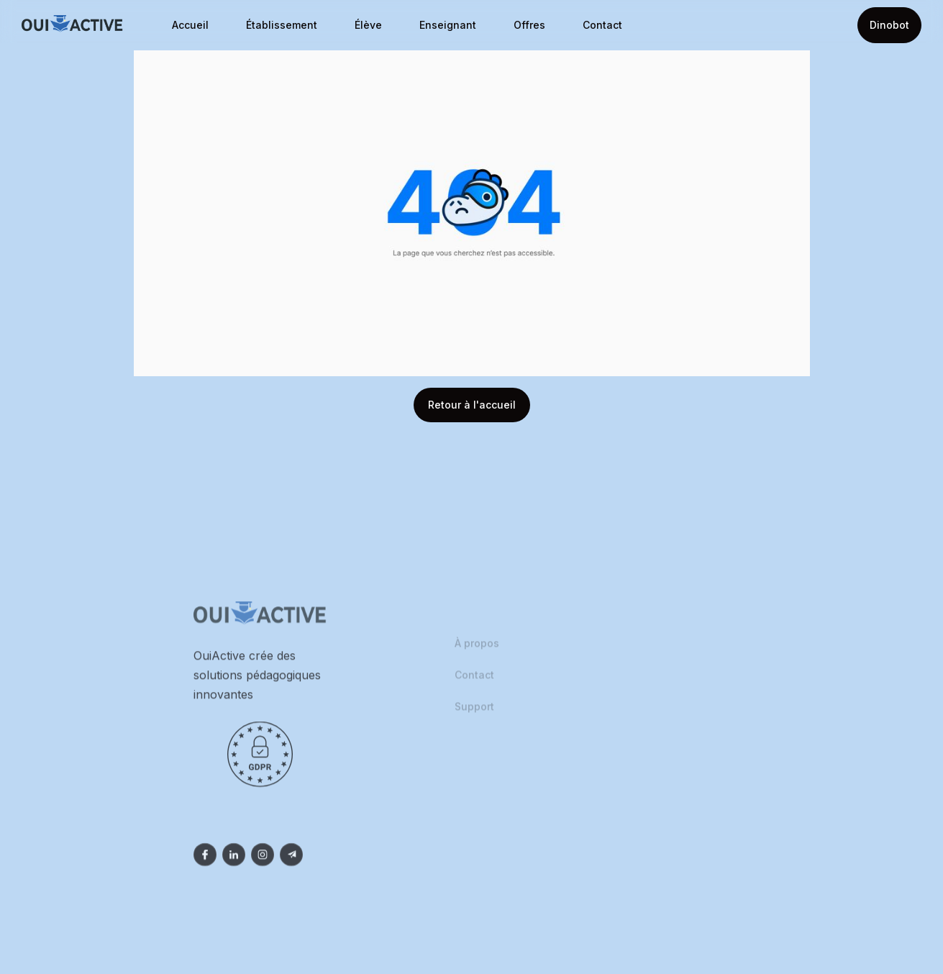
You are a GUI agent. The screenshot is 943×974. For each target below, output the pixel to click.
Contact (602, 25)
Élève (368, 25)
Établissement (281, 25)
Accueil (190, 25)
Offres (529, 25)
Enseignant (447, 25)
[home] (72, 25)
